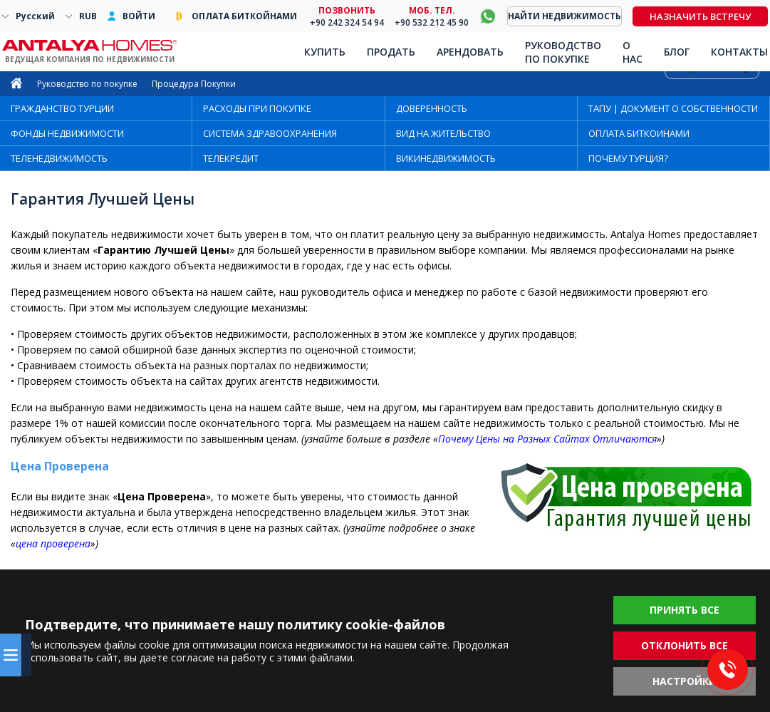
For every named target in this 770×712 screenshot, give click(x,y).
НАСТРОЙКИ (684, 681)
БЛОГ (677, 51)
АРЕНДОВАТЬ (470, 51)
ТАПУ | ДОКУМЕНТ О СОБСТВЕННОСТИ (673, 108)
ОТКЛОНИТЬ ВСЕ (684, 645)
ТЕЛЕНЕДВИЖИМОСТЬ (59, 158)
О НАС (632, 52)
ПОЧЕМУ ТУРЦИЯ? (628, 158)
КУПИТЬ (324, 51)
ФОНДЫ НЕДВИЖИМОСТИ (67, 133)
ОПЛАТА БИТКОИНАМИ (639, 133)
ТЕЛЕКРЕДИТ (231, 158)
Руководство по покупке (87, 84)
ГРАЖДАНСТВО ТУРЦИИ (62, 108)
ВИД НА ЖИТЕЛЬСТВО (443, 133)
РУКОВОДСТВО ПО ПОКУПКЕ (563, 52)
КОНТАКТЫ (739, 51)
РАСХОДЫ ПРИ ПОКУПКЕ (257, 108)
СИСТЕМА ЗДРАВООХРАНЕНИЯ (270, 133)
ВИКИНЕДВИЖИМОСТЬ (446, 158)
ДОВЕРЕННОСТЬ (431, 108)
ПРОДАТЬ (391, 51)
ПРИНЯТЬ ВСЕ (684, 609)
